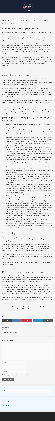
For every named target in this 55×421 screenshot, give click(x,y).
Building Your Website (10, 332)
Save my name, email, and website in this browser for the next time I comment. (27, 375)
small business (18, 330)
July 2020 (6, 405)
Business (6, 327)
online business (8, 330)
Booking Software (28, 2)
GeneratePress (37, 414)
